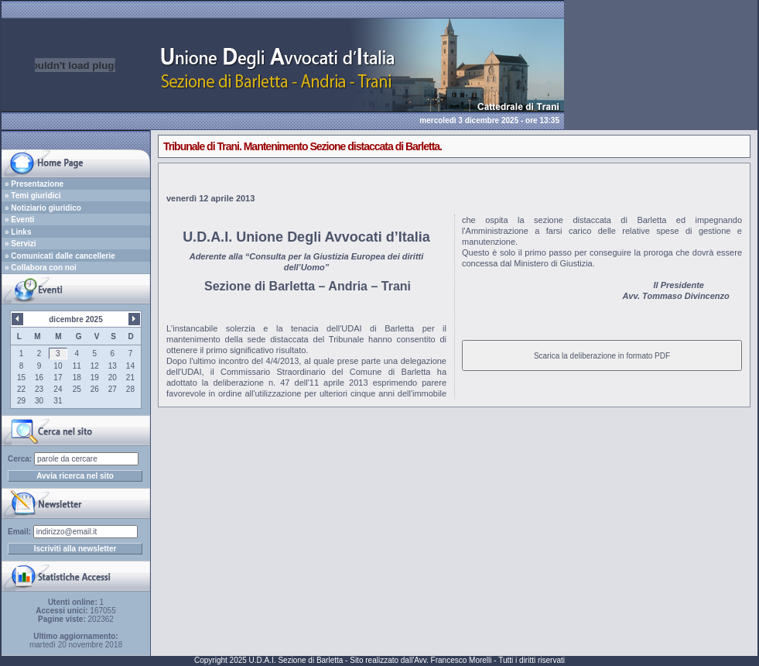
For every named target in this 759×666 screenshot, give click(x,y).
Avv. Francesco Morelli (452, 660)
